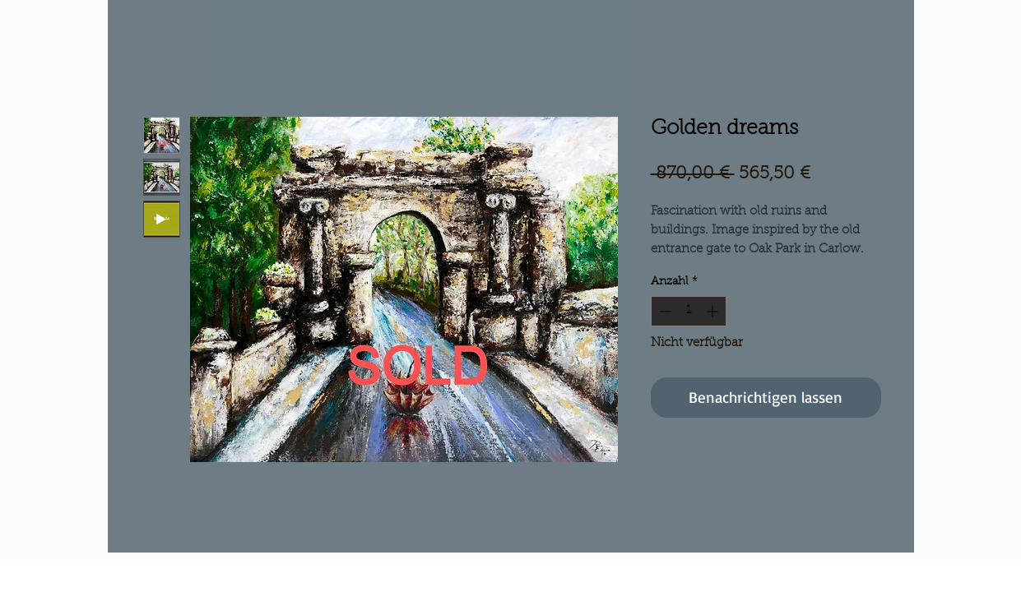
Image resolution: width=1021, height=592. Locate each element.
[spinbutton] (688, 311)
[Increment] (713, 311)
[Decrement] (663, 311)
